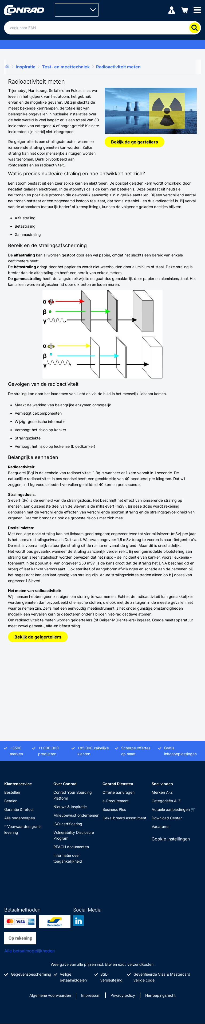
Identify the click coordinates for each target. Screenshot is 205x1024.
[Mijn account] (171, 10)
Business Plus (114, 809)
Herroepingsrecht (160, 995)
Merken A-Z (162, 792)
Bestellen (12, 792)
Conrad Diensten (117, 783)
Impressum (90, 995)
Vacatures (160, 826)
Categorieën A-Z (166, 801)
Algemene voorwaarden (50, 995)
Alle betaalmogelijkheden (29, 950)
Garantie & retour (19, 809)
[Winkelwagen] (184, 10)
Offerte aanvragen (118, 792)
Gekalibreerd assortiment (124, 818)
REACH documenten (71, 846)
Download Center (167, 818)
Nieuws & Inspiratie (70, 806)
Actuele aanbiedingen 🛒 (173, 809)
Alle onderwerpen (19, 818)
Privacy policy (123, 995)
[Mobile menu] (197, 10)
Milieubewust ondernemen (76, 815)
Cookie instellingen (171, 839)
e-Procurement (115, 801)
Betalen (10, 801)
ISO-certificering (67, 823)
